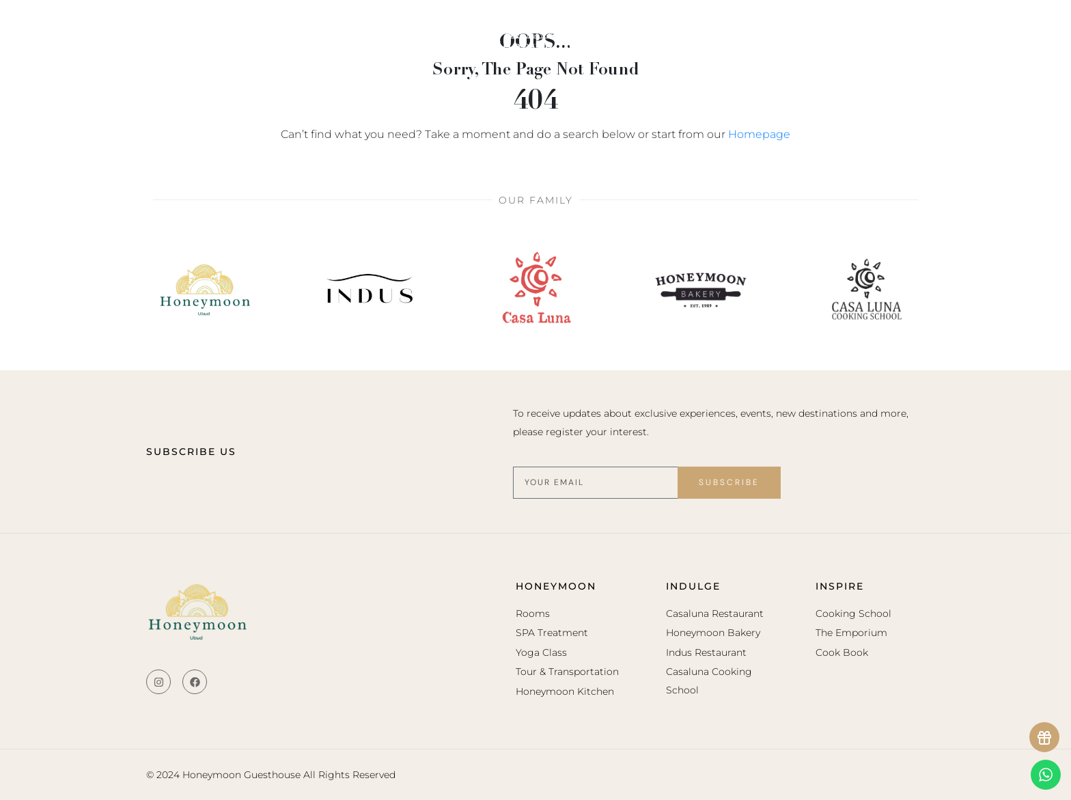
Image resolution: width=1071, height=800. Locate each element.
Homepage (759, 134)
